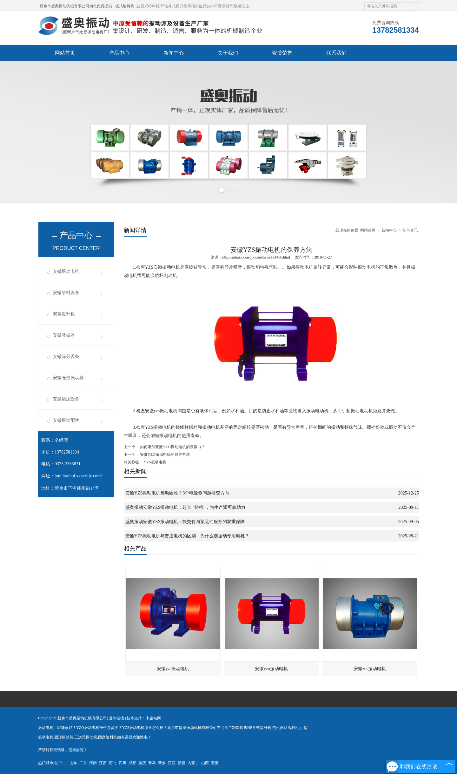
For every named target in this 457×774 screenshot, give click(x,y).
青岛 (152, 763)
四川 (122, 763)
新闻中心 (173, 53)
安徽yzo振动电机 (271, 668)
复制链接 (116, 718)
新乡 (162, 763)
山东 (73, 763)
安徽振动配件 (66, 420)
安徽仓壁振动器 (68, 377)
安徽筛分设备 (66, 356)
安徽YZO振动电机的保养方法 (164, 454)
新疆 (181, 763)
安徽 (215, 763)
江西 (172, 763)
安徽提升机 (64, 314)
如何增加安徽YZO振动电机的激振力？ (172, 447)
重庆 (142, 763)
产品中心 (119, 53)
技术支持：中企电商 (144, 718)
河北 (112, 763)
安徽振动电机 (66, 271)
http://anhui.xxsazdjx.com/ (78, 476)
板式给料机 (124, 6)
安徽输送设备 (66, 399)
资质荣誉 (282, 53)
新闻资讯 (410, 230)
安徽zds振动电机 (370, 668)
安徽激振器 (64, 335)
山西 (205, 763)
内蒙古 (193, 763)
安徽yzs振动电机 (173, 668)
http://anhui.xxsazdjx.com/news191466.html (256, 257)
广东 (83, 763)
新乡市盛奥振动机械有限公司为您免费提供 (76, 6)
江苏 (103, 763)
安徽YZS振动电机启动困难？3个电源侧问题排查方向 (177, 493)
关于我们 (228, 53)
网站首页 (65, 53)
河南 (93, 763)
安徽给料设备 (66, 292)
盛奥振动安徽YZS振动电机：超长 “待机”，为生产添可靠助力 (185, 507)
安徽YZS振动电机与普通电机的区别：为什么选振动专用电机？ (187, 536)
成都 (132, 763)
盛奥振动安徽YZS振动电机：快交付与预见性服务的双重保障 (185, 521)
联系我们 (336, 53)
